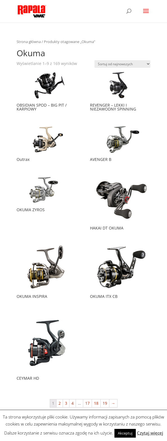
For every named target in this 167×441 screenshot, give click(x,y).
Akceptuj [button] (125, 433)
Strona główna (29, 41)
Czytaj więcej (150, 433)
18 (96, 403)
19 (105, 403)
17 (87, 403)
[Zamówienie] (122, 64)
